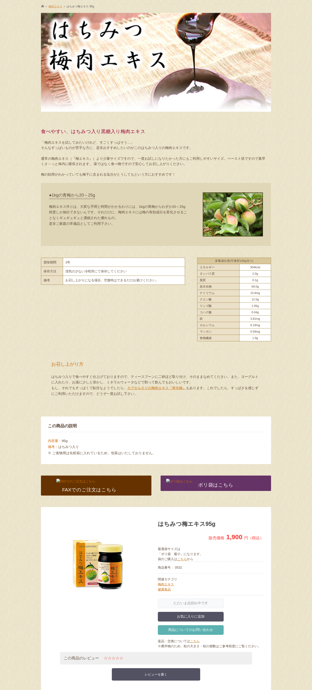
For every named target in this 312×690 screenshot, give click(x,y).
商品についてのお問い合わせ (190, 630)
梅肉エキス (166, 584)
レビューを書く (156, 674)
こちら (182, 559)
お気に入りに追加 (191, 616)
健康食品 (164, 589)
